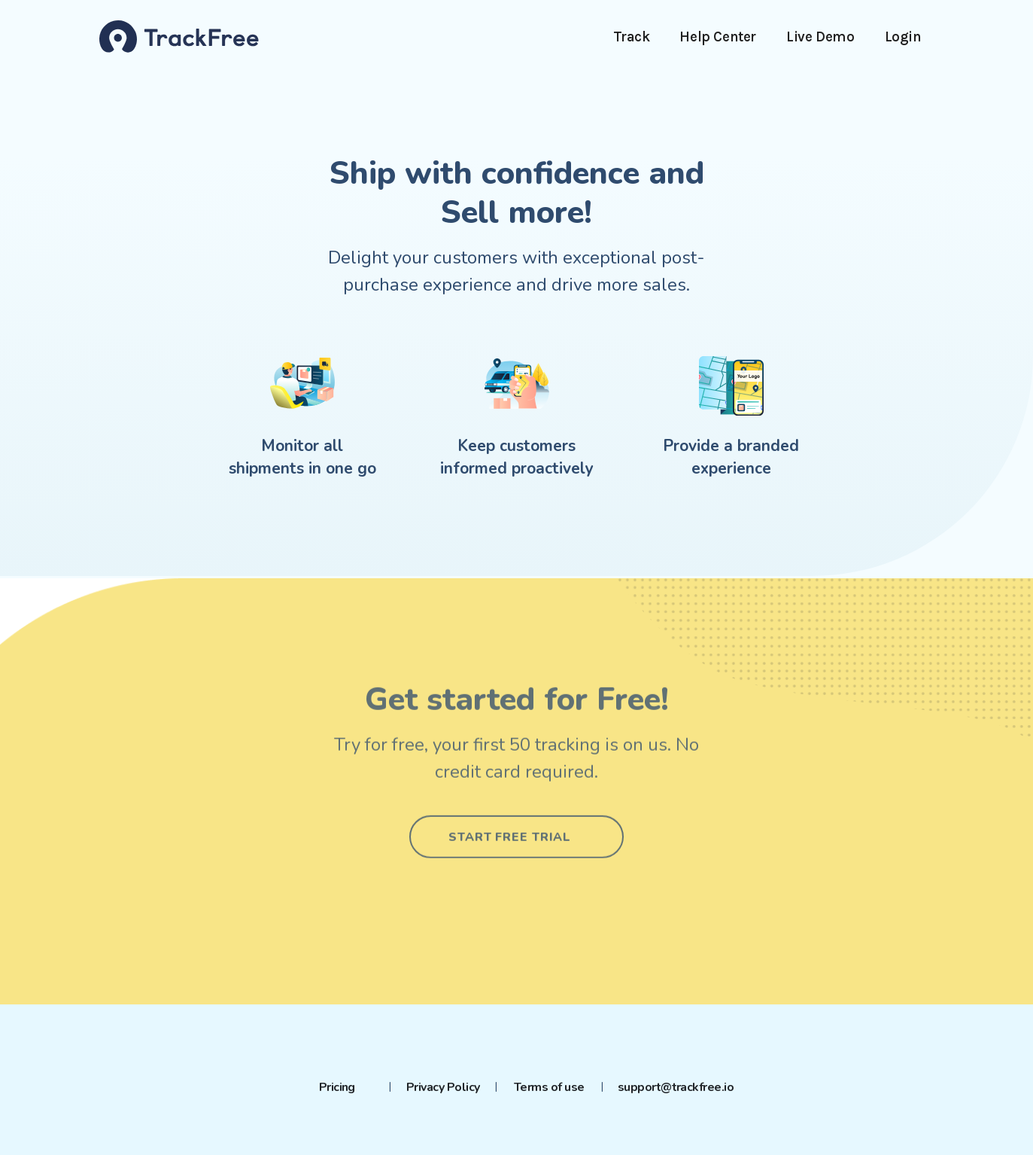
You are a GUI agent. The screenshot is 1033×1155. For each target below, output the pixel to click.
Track (631, 37)
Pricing (337, 1087)
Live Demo (820, 37)
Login (903, 37)
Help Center (717, 37)
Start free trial (509, 823)
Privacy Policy (443, 1087)
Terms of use (549, 1087)
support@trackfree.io (676, 1087)
